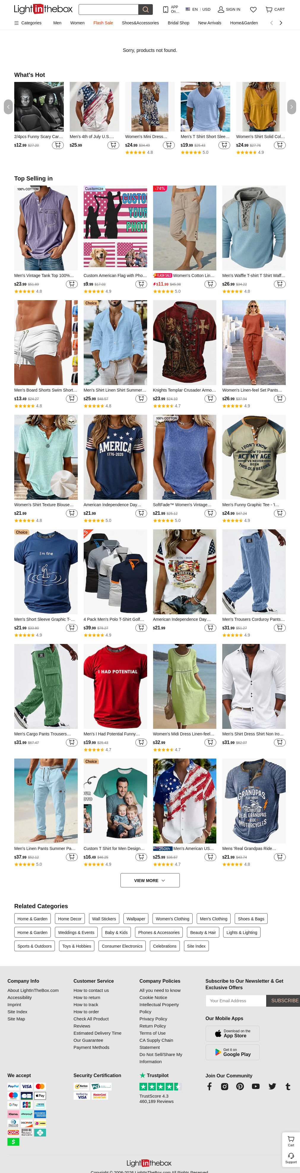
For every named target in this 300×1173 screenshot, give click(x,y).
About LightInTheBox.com (33, 990)
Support (291, 1162)
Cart (293, 1140)
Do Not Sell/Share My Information (160, 1058)
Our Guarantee (88, 1040)
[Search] (109, 9)
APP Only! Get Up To (175, 9)
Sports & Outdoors (35, 946)
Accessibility (19, 997)
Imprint (14, 1004)
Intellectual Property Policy (159, 1008)
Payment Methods (91, 1047)
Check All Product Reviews (91, 1022)
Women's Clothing (172, 918)
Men (57, 22)
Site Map (16, 1018)
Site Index (196, 946)
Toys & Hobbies (76, 946)
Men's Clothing (213, 918)
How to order (86, 1011)
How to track (86, 1004)
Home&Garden (244, 22)
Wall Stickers (104, 918)
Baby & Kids (116, 932)
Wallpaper (136, 918)
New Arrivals (209, 22)
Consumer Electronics (122, 946)
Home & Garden (32, 918)
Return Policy (152, 1025)
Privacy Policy (153, 1018)
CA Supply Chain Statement (156, 1044)
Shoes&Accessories (140, 22)
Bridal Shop (178, 22)
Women (77, 22)
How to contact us (91, 990)
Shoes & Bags (251, 918)
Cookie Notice (153, 997)
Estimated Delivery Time (98, 1033)
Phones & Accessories (159, 932)
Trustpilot (154, 1075)
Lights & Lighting (241, 932)
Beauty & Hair (203, 932)
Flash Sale (103, 22)
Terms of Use (152, 1033)
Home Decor (70, 918)
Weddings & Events (76, 932)
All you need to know (159, 990)
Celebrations (165, 946)
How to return (87, 997)
